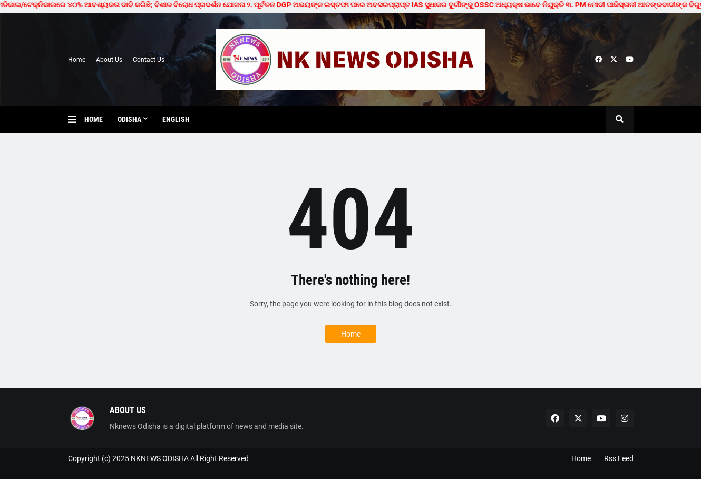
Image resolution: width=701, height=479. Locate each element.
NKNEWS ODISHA (160, 458)
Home (76, 59)
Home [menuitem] (93, 119)
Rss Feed (619, 458)
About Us (109, 59)
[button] (76, 119)
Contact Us (148, 59)
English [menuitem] (176, 119)
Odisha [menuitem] (129, 119)
